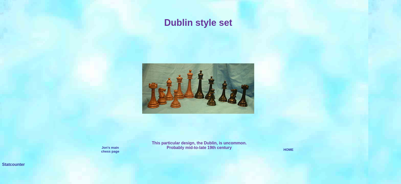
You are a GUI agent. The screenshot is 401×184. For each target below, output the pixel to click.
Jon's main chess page (110, 149)
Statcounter (13, 164)
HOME (289, 150)
